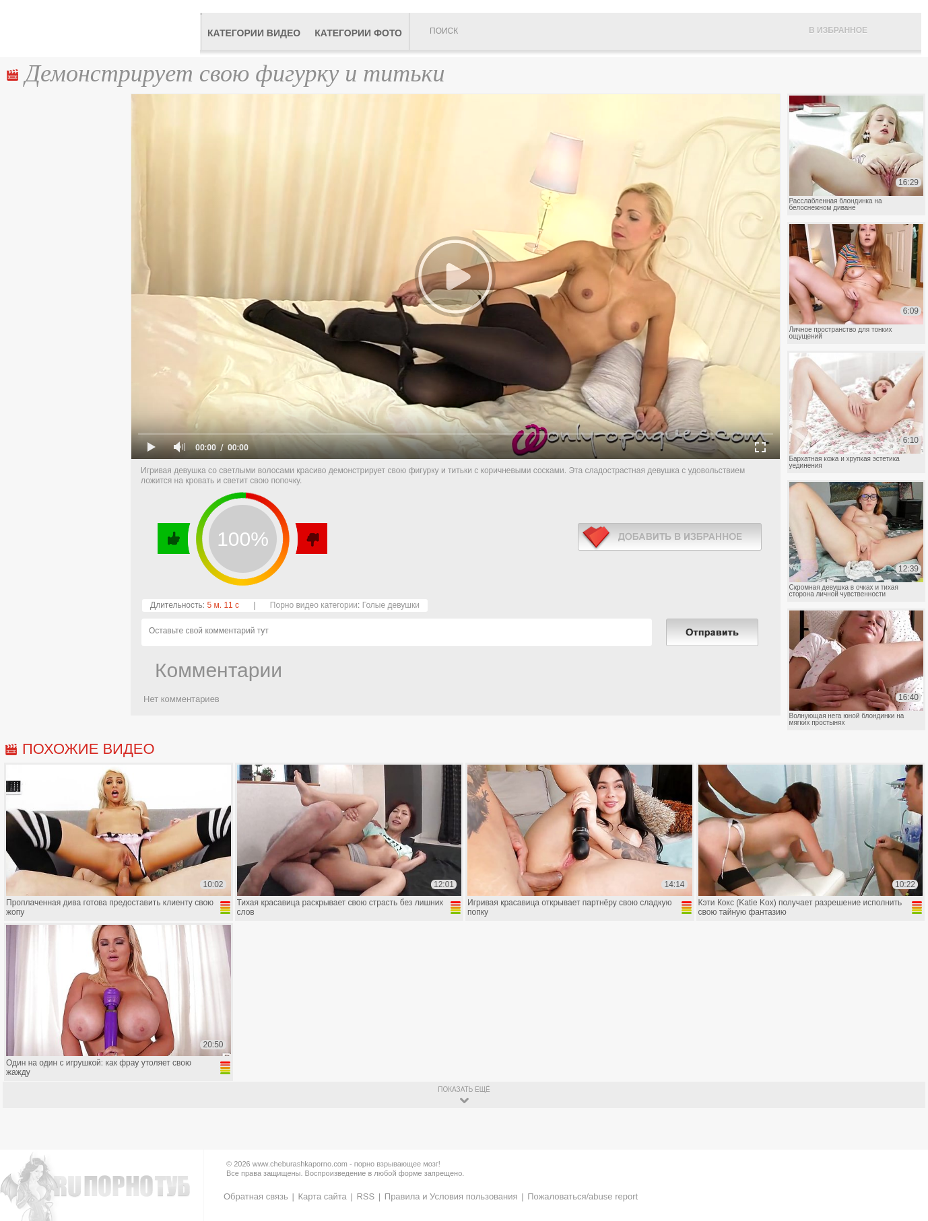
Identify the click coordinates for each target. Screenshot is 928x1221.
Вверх (902, 1147)
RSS (365, 1196)
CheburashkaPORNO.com (103, 28)
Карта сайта (322, 1196)
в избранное (670, 537)
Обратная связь (256, 1196)
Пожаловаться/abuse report (582, 1196)
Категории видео (253, 33)
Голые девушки (391, 605)
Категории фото (358, 33)
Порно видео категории (314, 605)
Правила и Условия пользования (451, 1196)
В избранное (838, 30)
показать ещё (464, 1089)
